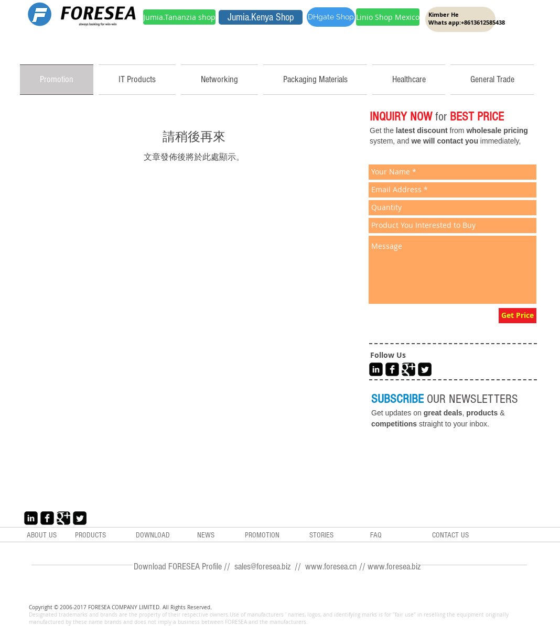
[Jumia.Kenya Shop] (261, 17)
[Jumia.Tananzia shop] (179, 17)
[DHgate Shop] (331, 17)
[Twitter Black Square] (425, 369)
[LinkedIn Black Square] (376, 369)
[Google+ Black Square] (408, 369)
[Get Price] (517, 315)
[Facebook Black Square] (392, 369)
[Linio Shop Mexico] (388, 17)
